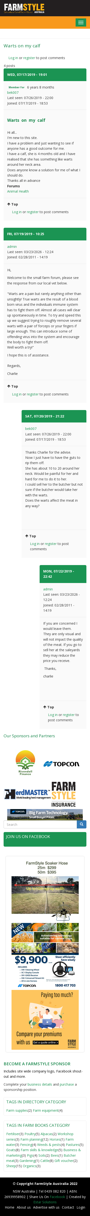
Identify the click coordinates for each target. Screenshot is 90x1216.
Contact (68, 1207)
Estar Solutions (45, 1202)
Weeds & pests (49, 1144)
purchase (67, 1084)
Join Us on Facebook (28, 836)
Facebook (58, 1196)
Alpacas (47, 1134)
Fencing (26, 1144)
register (29, 58)
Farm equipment (46, 1110)
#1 (50, 74)
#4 (55, 576)
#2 (47, 234)
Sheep (11, 1166)
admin (12, 246)
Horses (54, 1139)
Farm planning (31, 1139)
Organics (29, 1166)
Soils (42, 1155)
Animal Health (18, 191)
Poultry (30, 1134)
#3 (67, 416)
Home (9, 1207)
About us (24, 1207)
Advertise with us (46, 1207)
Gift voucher (63, 1160)
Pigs (30, 1155)
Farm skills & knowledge (39, 1150)
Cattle (44, 1160)
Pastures (72, 1144)
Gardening (27, 1160)
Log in (13, 58)
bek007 (12, 92)
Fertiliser (12, 1134)
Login (81, 1207)
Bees (55, 1155)
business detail (39, 1084)
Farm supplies (17, 1110)
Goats (11, 1150)
